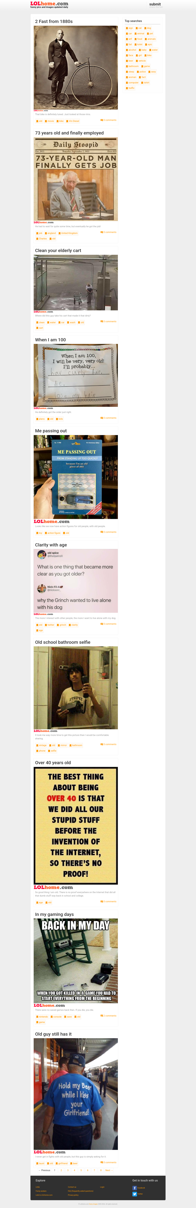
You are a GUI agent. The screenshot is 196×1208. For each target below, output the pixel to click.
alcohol (131, 50)
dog (147, 28)
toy (39, 533)
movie (49, 121)
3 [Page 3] (67, 1170)
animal (139, 33)
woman (131, 77)
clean (40, 322)
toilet (138, 44)
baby (142, 50)
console (56, 1016)
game (40, 1022)
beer (73, 1163)
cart (39, 328)
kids (59, 419)
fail (129, 44)
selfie (52, 750)
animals (150, 39)
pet (150, 33)
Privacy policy (73, 1195)
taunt (40, 1163)
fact (142, 77)
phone (40, 750)
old (39, 121)
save (68, 1016)
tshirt (145, 82)
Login (102, 1187)
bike (59, 121)
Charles (41, 238)
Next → (109, 1170)
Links (38, 1187)
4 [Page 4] (74, 1170)
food (138, 39)
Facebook (138, 1188)
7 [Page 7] (94, 1170)
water (51, 322)
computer (132, 82)
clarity (73, 625)
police (141, 71)
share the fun (156, 5)
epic (148, 44)
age (39, 630)
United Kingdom (68, 233)
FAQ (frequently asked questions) (80, 1191)
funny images (93, 1204)
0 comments (108, 120)
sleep (130, 71)
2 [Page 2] (61, 1170)
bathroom (75, 745)
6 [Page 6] (87, 1170)
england (50, 233)
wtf (129, 39)
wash (71, 322)
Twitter (137, 1194)
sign (129, 28)
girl (139, 55)
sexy (152, 71)
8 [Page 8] (101, 1170)
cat (139, 28)
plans (40, 419)
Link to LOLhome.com (44, 1195)
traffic (130, 88)
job (39, 233)
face (129, 55)
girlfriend (61, 1163)
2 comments (108, 1015)
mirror (62, 745)
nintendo (42, 1016)
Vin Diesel (72, 121)
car (61, 322)
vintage (41, 745)
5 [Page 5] (81, 1170)
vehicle (141, 60)
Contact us (72, 1187)
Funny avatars (41, 1191)
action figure (52, 533)
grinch (61, 625)
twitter (49, 625)
